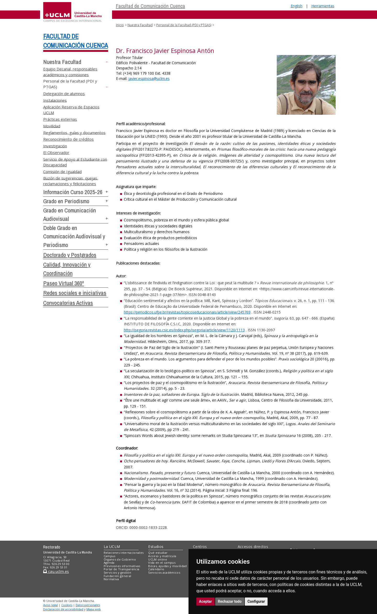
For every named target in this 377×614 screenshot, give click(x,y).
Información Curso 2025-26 (72, 192)
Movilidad (51, 125)
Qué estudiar (158, 553)
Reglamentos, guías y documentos (74, 132)
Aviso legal (50, 605)
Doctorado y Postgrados (69, 255)
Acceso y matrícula (162, 556)
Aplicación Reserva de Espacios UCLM (71, 109)
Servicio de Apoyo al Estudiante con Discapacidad (75, 161)
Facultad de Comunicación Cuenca (150, 5)
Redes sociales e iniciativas (74, 293)
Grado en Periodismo (66, 201)
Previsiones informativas (122, 566)
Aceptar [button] (205, 601)
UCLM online (157, 559)
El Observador (56, 152)
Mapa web (93, 609)
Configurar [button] (256, 601)
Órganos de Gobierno (120, 559)
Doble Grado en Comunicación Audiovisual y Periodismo (74, 236)
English (296, 5)
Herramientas (322, 5)
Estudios (155, 546)
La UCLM (112, 546)
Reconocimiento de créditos (68, 139)
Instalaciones (55, 100)
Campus (109, 556)
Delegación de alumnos (64, 93)
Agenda (109, 562)
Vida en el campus (161, 562)
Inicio (120, 25)
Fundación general (117, 576)
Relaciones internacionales (124, 553)
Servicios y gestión (117, 572)
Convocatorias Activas (68, 303)
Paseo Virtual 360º (63, 283)
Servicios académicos (164, 572)
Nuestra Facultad (62, 62)
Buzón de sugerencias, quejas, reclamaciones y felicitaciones (70, 180)
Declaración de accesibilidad (63, 609)
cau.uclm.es (56, 571)
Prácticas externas (60, 119)
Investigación (55, 145)
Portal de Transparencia (122, 569)
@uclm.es (149, 78)
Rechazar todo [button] (230, 601)
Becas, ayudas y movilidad (167, 566)
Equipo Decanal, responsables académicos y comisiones (70, 71)
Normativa (111, 579)
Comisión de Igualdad (62, 171)
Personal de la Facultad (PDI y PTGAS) (183, 25)
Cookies (66, 605)
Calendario (156, 569)
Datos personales (88, 605)
